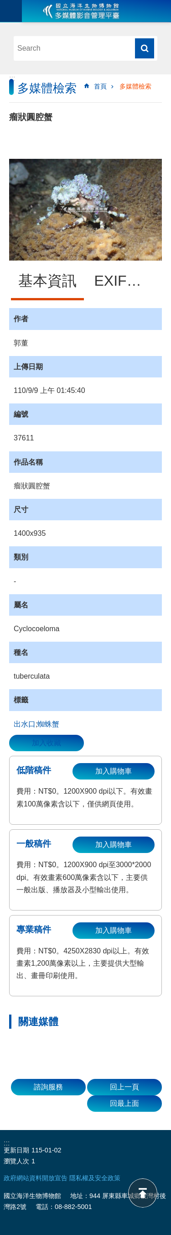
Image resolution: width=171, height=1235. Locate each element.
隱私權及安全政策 (94, 1178)
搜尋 (144, 48)
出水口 (25, 724)
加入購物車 (113, 771)
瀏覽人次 (16, 1161)
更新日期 (16, 1150)
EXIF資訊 (125, 280)
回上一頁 (124, 1087)
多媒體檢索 (135, 86)
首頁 (100, 86)
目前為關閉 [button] (11, 11)
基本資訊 (47, 280)
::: (12, 78)
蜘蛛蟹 (48, 724)
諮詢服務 (48, 1087)
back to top (142, 1193)
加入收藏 (46, 743)
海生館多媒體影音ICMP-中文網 (81, 11)
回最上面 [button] (124, 1103)
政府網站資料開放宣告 (35, 1178)
